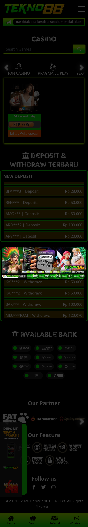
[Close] (80, 253)
